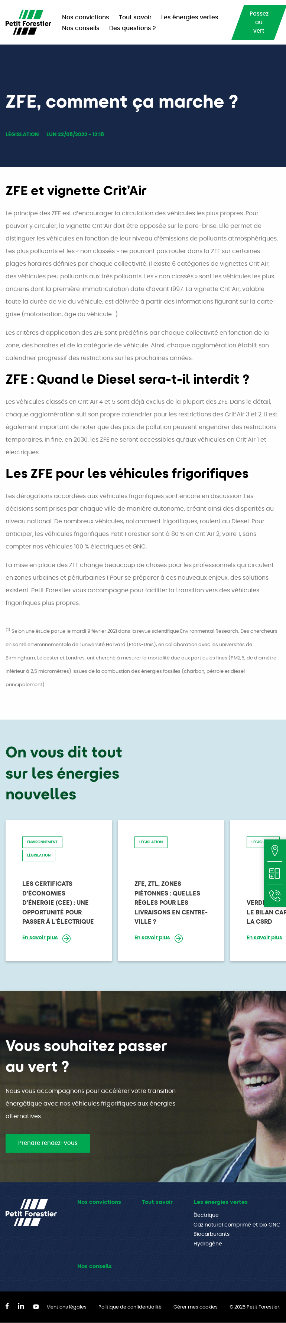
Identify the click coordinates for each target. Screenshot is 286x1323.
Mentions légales (66, 1307)
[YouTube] (36, 1307)
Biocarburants (212, 1234)
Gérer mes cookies (195, 1307)
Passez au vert (259, 22)
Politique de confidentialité (130, 1307)
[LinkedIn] (21, 1307)
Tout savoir (157, 1202)
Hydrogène (208, 1244)
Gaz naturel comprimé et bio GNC (237, 1225)
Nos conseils (94, 1266)
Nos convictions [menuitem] (85, 17)
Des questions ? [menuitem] (132, 28)
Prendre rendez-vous (48, 1143)
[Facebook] (7, 1307)
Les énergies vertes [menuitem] (189, 17)
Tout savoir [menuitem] (135, 17)
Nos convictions (99, 1202)
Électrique (206, 1215)
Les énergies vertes (221, 1202)
